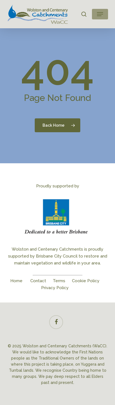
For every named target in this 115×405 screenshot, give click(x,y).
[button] (100, 14)
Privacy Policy (55, 287)
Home (16, 280)
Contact (38, 280)
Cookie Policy (85, 280)
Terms (59, 280)
